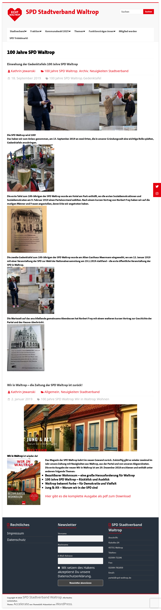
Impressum (15, 533)
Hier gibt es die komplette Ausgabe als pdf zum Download (88, 496)
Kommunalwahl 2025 (57, 31)
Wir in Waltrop (85, 399)
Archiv (83, 71)
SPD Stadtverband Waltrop (62, 12)
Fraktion (35, 31)
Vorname (62, 533)
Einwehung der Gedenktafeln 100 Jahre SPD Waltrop (42, 64)
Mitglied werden (128, 31)
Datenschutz (16, 540)
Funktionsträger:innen (101, 31)
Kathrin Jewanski (23, 71)
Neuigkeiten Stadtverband (109, 71)
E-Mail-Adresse (65, 555)
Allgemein (51, 392)
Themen (78, 31)
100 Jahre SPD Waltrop (61, 71)
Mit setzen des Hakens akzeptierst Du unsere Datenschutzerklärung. (76, 571)
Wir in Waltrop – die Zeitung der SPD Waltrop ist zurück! (44, 385)
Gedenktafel (92, 78)
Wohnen (103, 399)
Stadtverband (17, 31)
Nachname (63, 544)
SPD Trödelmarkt (19, 38)
